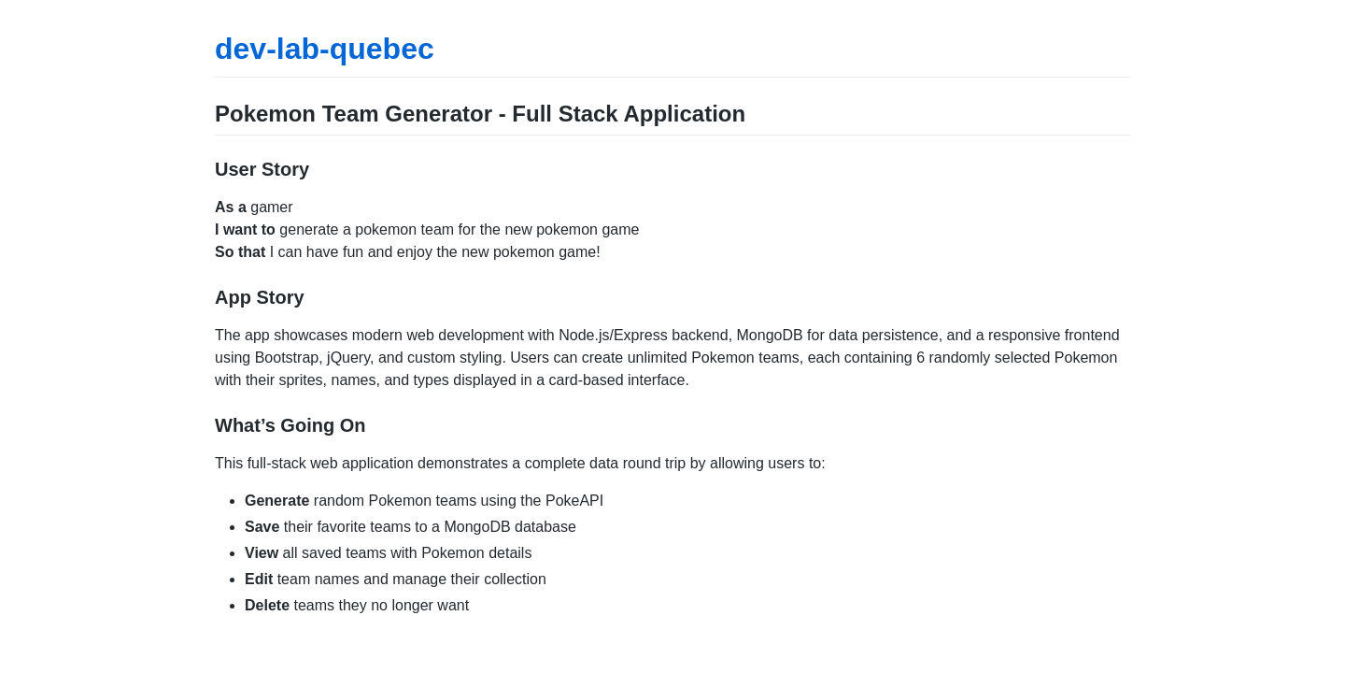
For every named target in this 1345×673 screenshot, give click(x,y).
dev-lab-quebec (324, 48)
